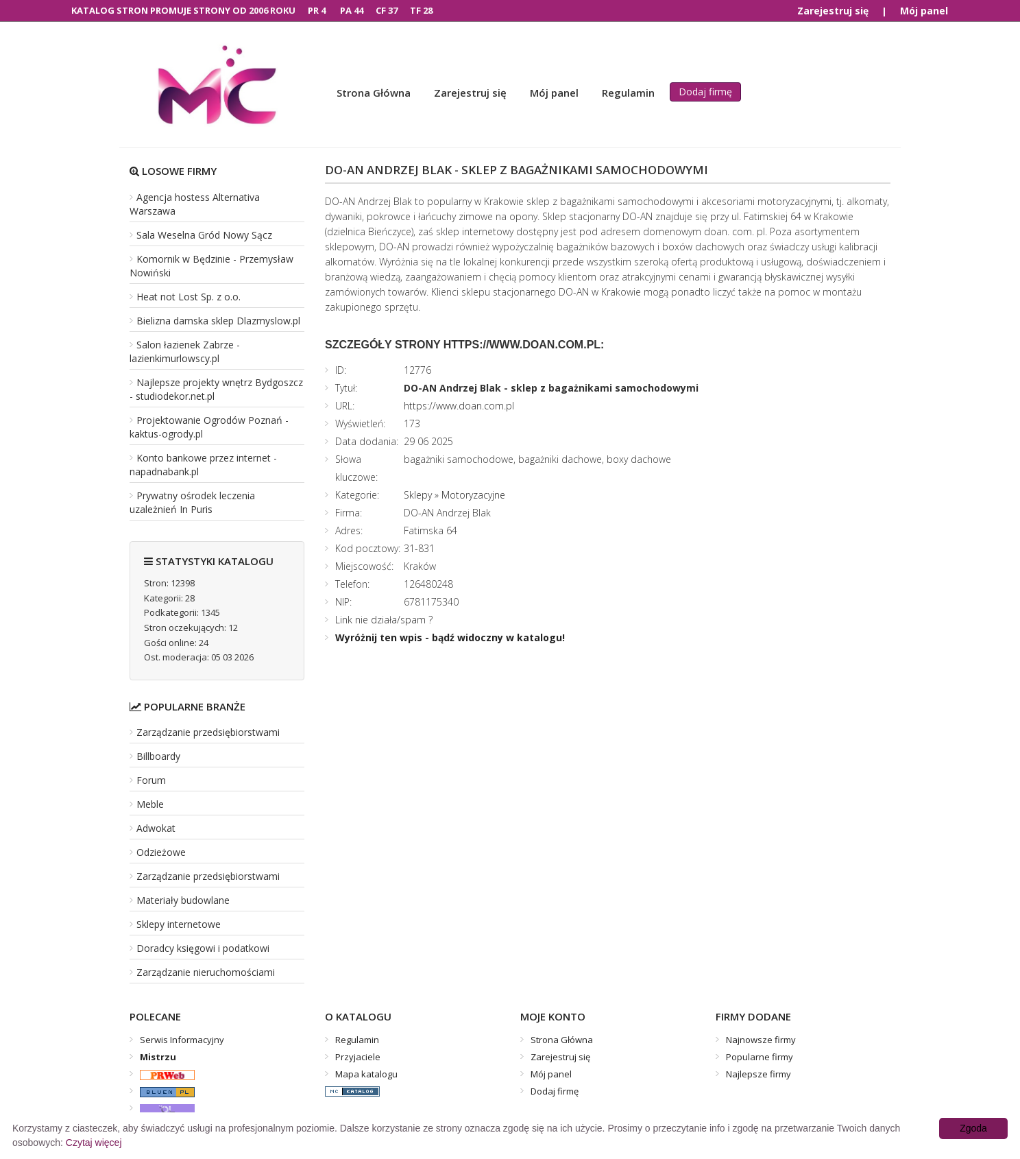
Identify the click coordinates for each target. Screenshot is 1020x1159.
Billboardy (158, 756)
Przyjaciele (357, 1057)
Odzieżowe (161, 852)
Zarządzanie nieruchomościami (205, 972)
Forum (151, 780)
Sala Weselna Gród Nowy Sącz (204, 234)
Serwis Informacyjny (182, 1039)
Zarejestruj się (833, 10)
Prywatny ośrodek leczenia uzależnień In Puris (192, 502)
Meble (150, 804)
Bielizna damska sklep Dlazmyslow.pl (218, 320)
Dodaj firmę (705, 91)
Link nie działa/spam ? (384, 619)
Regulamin (628, 92)
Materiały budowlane (183, 900)
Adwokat (155, 828)
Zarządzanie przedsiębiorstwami (208, 732)
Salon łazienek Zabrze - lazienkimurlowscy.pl (185, 351)
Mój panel (924, 10)
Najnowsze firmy (761, 1039)
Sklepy (418, 494)
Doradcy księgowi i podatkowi (202, 948)
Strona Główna (374, 92)
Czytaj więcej (94, 1142)
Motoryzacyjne (473, 494)
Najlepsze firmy (758, 1074)
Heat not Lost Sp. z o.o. (188, 296)
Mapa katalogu (366, 1074)
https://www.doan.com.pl (459, 405)
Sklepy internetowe (178, 924)
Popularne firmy (759, 1057)
